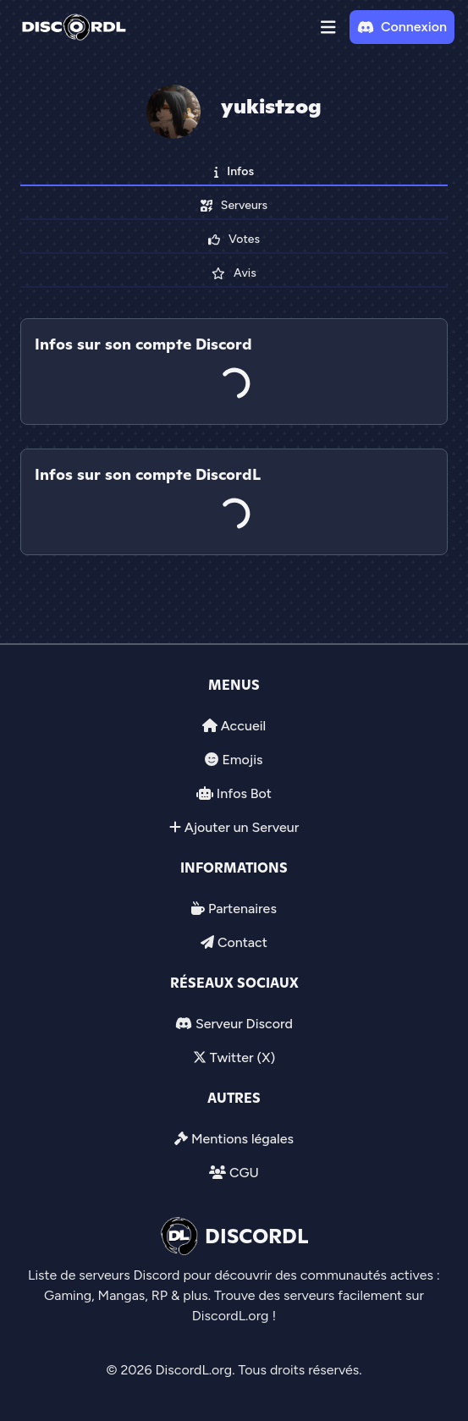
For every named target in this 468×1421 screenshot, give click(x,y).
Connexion (402, 27)
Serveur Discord (244, 1024)
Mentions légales (242, 1139)
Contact (242, 942)
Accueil (243, 726)
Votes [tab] (234, 239)
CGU (244, 1173)
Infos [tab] (234, 171)
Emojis (242, 760)
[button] (328, 27)
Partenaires (242, 909)
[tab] (234, 436)
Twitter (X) (242, 1057)
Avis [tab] (234, 273)
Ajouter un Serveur (242, 827)
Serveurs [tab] (234, 205)
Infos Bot (244, 793)
